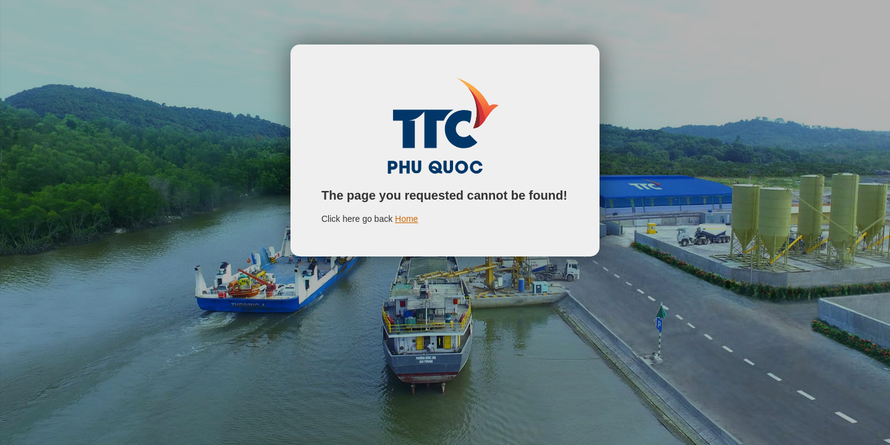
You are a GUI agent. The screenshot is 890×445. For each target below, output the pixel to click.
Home (406, 219)
